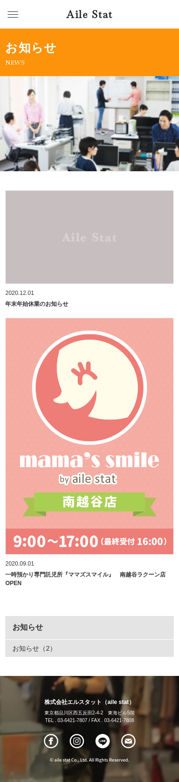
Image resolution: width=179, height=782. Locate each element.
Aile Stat (89, 14)
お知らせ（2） (34, 648)
